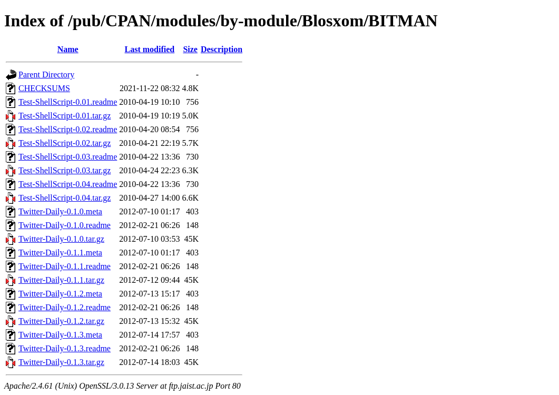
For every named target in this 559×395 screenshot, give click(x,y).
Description (221, 49)
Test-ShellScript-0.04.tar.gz (64, 197)
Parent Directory (46, 74)
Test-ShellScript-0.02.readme (67, 129)
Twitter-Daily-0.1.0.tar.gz (61, 238)
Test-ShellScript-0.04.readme (67, 184)
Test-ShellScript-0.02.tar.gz (64, 143)
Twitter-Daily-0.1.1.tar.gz (61, 279)
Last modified (150, 49)
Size (190, 49)
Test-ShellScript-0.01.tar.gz (64, 115)
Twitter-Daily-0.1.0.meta (60, 211)
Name (68, 49)
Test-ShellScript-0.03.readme (67, 156)
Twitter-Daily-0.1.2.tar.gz (61, 321)
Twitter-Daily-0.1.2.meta (60, 293)
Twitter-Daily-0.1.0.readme (64, 225)
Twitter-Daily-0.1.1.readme (64, 266)
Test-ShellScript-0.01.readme (67, 101)
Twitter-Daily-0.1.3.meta (60, 334)
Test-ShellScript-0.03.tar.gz (64, 170)
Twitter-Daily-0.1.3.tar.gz (61, 362)
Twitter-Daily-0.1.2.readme (64, 307)
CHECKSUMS (44, 88)
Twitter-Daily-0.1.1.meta (60, 252)
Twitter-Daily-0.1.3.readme (64, 348)
